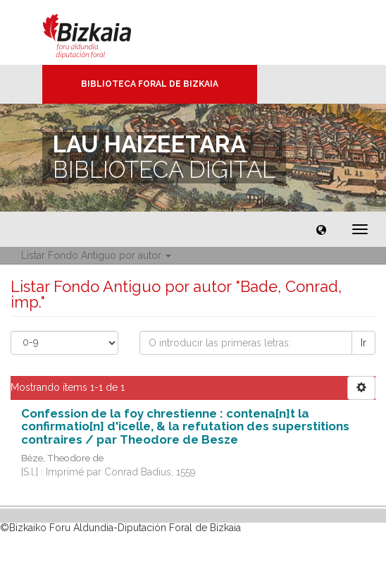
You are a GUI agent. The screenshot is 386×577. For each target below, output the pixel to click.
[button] (321, 229)
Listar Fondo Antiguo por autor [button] (96, 255)
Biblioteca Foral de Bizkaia (149, 84)
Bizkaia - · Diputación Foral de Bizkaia (101, 32)
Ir (363, 342)
